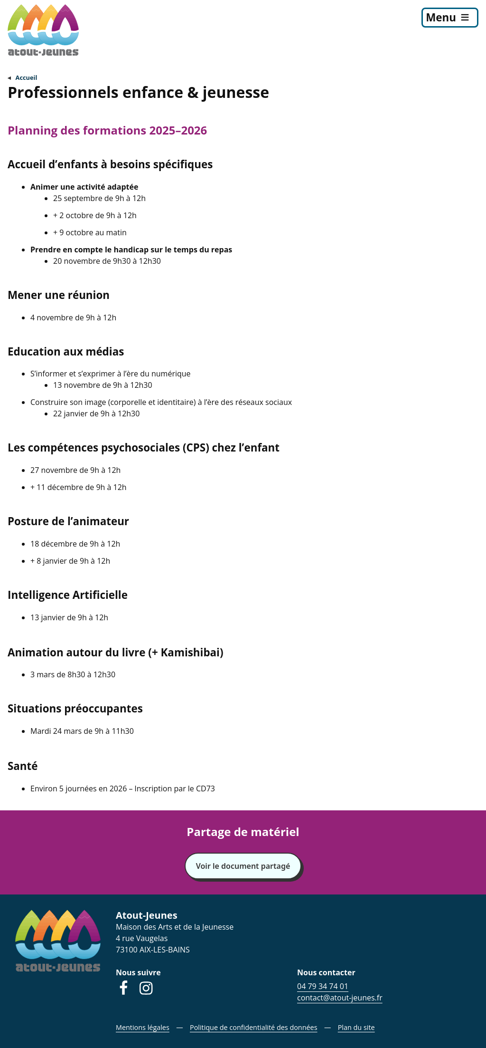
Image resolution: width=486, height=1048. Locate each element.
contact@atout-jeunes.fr (340, 997)
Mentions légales (142, 1027)
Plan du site (356, 1027)
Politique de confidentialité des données (254, 1027)
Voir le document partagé (243, 866)
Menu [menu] (441, 17)
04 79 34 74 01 (322, 986)
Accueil (26, 77)
